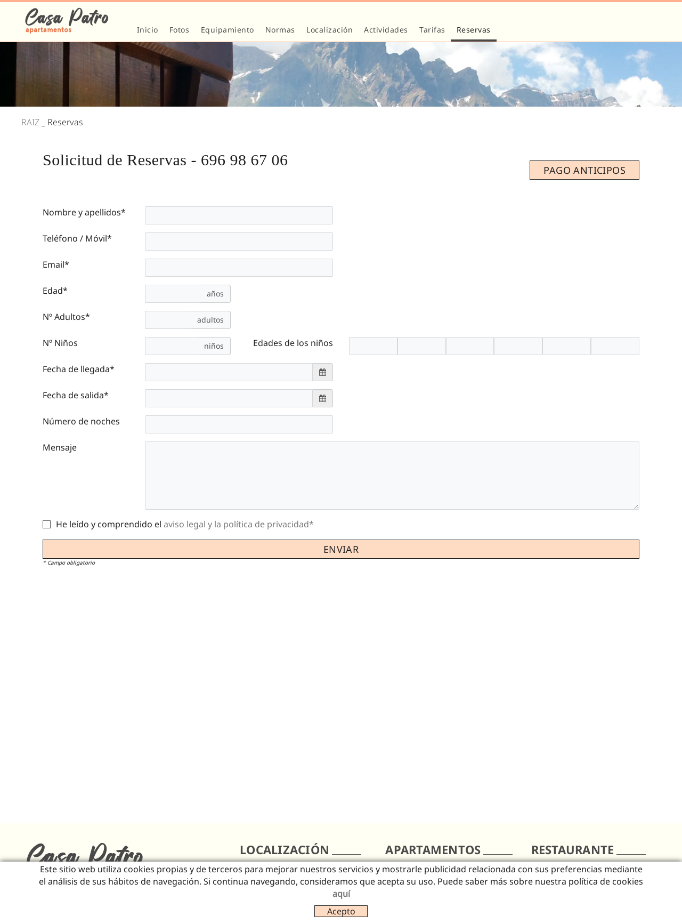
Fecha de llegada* (79, 369)
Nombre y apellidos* (84, 212)
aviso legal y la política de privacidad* (239, 524)
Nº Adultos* (66, 317)
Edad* (55, 290)
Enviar (341, 549)
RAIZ (30, 122)
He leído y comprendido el (108, 524)
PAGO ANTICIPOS (584, 170)
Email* (56, 264)
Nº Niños (60, 343)
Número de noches (81, 421)
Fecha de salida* (76, 395)
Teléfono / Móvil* (77, 238)
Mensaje (60, 447)
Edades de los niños (293, 343)
